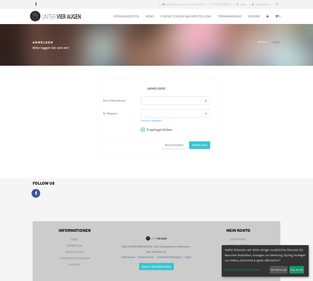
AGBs (74, 239)
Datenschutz (74, 252)
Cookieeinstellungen (75, 258)
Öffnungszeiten (126, 16)
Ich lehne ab (278, 270)
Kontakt (74, 264)
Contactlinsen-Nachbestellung (185, 16)
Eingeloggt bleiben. (157, 129)
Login (241, 4)
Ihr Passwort (110, 113)
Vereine (254, 16)
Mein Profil (238, 239)
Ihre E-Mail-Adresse (114, 100)
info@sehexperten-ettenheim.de (183, 4)
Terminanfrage (229, 16)
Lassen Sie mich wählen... (243, 270)
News (150, 16)
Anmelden (199, 145)
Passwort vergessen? (151, 120)
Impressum (74, 246)
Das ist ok (296, 270)
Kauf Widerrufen (156, 266)
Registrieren (261, 4)
